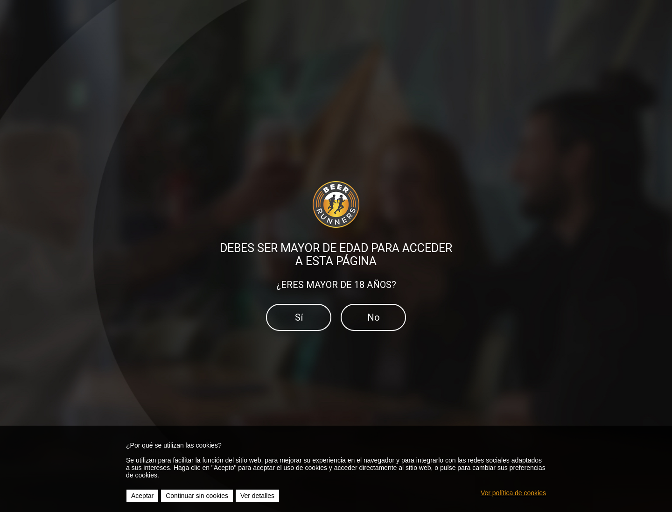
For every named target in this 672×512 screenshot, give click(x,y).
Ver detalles (257, 495)
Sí (299, 317)
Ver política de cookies (513, 493)
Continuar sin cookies (197, 495)
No (373, 317)
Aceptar (142, 495)
